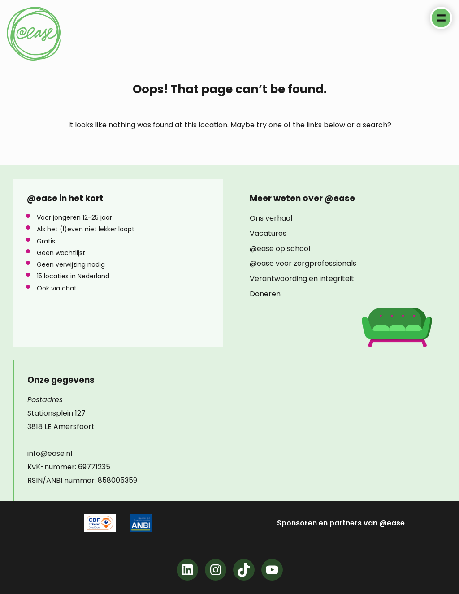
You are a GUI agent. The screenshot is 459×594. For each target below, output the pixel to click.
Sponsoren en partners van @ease (341, 523)
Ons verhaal (271, 218)
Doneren (265, 294)
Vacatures (268, 233)
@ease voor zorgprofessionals (303, 263)
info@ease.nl (49, 453)
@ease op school (280, 248)
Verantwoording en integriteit (302, 278)
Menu (441, 18)
